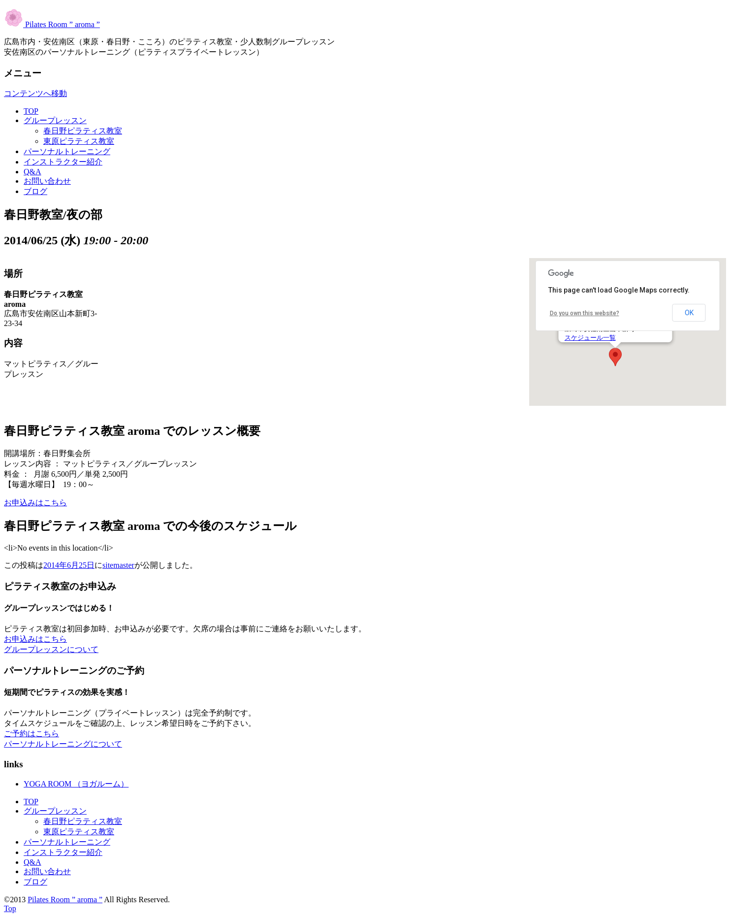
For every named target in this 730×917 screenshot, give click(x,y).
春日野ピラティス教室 (82, 131)
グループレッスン (55, 120)
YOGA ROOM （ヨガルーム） (76, 784)
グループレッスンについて (51, 649)
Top (10, 908)
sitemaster (118, 565)
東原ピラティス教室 (78, 141)
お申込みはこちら (35, 502)
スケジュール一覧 (590, 337)
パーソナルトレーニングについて (63, 744)
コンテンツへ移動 (35, 93)
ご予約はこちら (31, 733)
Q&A (32, 171)
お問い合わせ (47, 181)
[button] (615, 357)
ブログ (35, 191)
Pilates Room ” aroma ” (52, 24)
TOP (31, 111)
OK (689, 313)
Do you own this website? (584, 313)
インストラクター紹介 (63, 162)
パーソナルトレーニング (67, 151)
